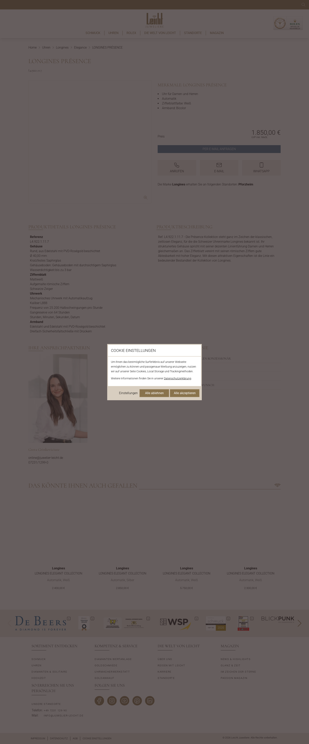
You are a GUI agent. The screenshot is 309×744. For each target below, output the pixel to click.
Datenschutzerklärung (177, 378)
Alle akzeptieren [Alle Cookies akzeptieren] (185, 393)
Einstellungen (128, 393)
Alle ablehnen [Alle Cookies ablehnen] (154, 393)
